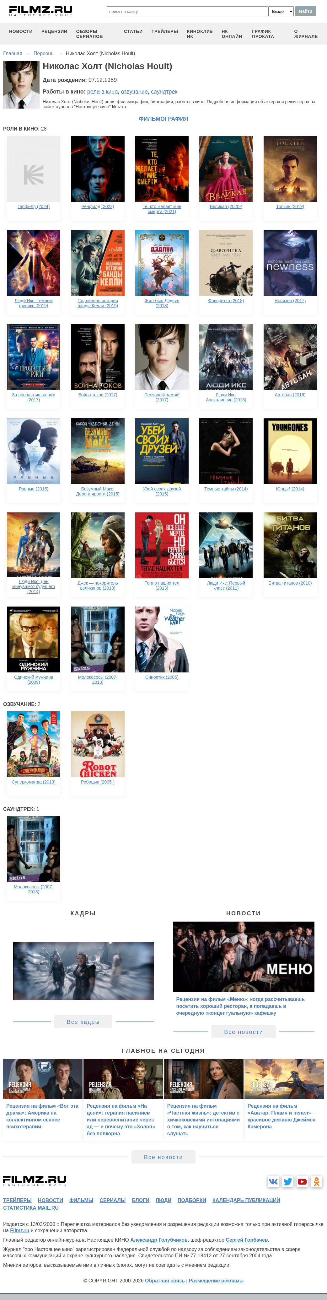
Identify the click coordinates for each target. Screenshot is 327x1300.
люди (163, 1200)
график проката (263, 34)
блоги (140, 1200)
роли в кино (102, 91)
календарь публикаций (246, 1200)
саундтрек (164, 91)
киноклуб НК (200, 34)
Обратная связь (165, 1280)
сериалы (112, 1200)
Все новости (243, 1032)
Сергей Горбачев (247, 1240)
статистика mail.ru (31, 1208)
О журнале (306, 34)
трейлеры (165, 31)
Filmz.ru (19, 1230)
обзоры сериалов (89, 34)
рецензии (54, 31)
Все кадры (83, 1022)
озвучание (134, 91)
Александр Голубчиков (159, 1240)
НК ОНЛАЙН (232, 34)
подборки (192, 1200)
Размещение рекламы (216, 1280)
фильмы (81, 1200)
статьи (133, 31)
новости (21, 31)
